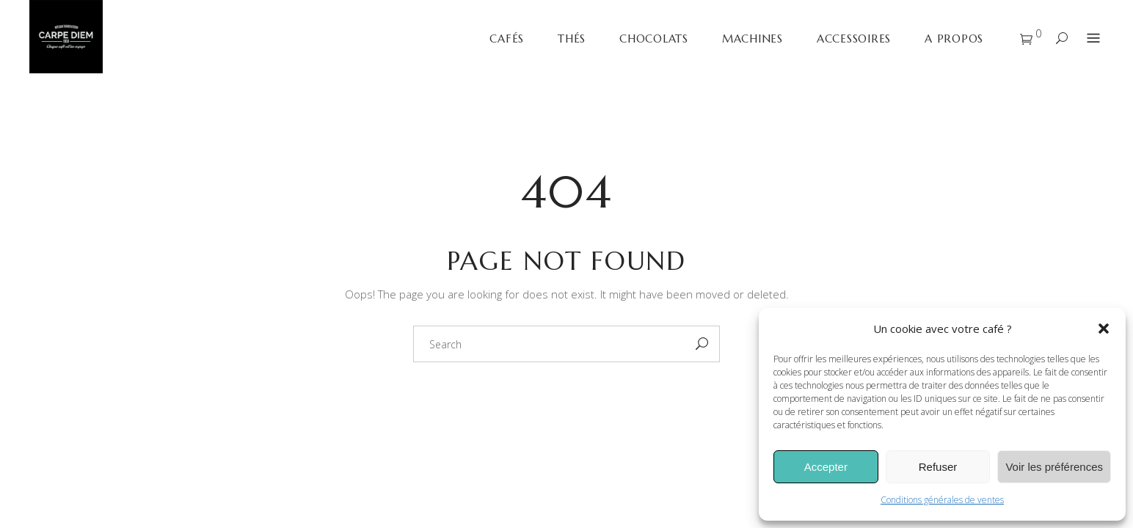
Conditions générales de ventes (942, 500)
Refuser (938, 467)
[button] (1103, 328)
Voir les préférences (1054, 467)
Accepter (826, 467)
